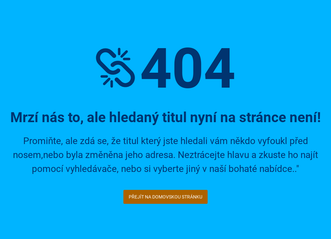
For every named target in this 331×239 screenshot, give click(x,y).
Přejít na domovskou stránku (165, 196)
